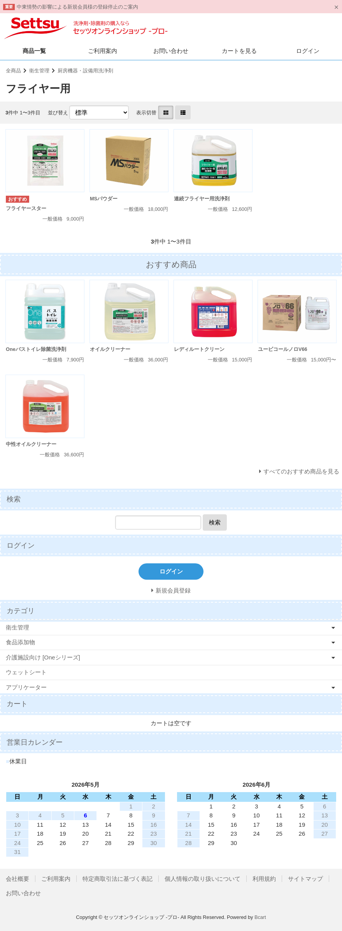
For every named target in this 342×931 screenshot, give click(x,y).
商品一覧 (34, 50)
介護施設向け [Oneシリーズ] (43, 657)
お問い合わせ (170, 50)
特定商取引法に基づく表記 (117, 878)
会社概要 (17, 878)
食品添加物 (20, 642)
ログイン (307, 50)
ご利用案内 (102, 50)
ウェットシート (26, 672)
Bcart (260, 917)
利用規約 (264, 878)
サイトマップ (305, 878)
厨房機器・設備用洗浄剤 (85, 71)
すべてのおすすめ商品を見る (301, 471)
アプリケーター (26, 687)
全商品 (13, 71)
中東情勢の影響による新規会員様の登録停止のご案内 (77, 7)
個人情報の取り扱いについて (202, 878)
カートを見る (239, 50)
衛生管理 (39, 71)
